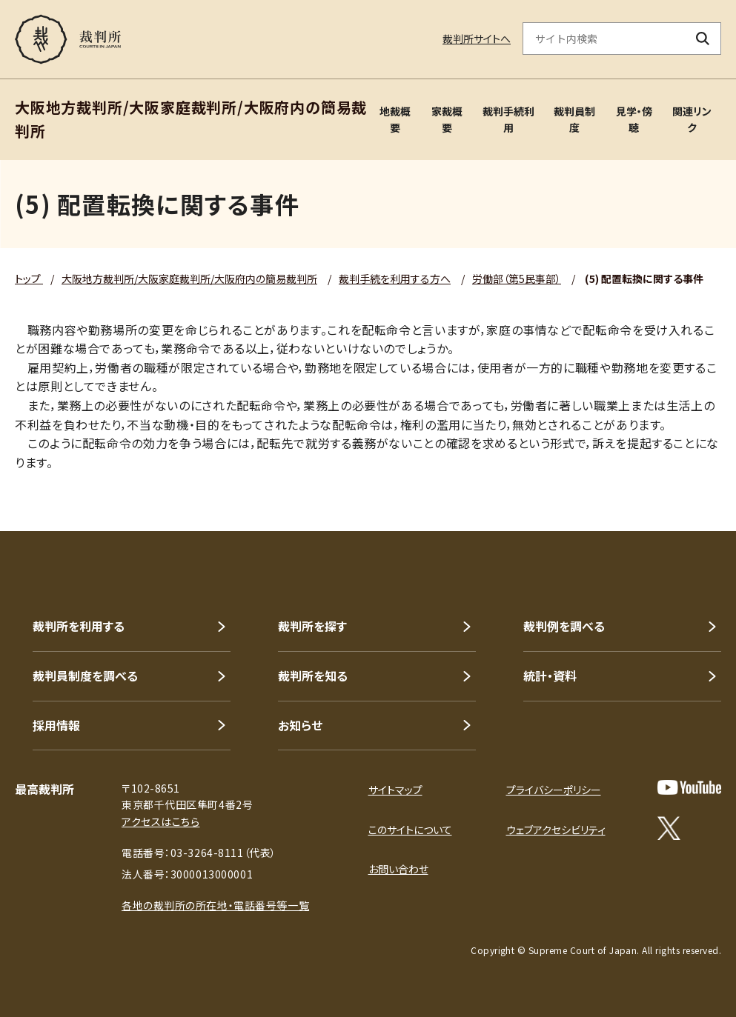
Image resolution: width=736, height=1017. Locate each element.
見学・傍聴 (634, 119)
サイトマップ (395, 789)
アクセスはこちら (160, 821)
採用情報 (56, 725)
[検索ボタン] (703, 38)
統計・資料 (550, 675)
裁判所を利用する (79, 626)
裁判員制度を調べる (85, 675)
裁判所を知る (313, 675)
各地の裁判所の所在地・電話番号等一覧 (215, 905)
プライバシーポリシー (553, 789)
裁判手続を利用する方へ (395, 278)
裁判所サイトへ (476, 38)
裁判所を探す (312, 626)
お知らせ (300, 725)
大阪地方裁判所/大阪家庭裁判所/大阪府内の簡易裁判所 (189, 278)
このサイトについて (410, 829)
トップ (29, 278)
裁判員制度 (574, 119)
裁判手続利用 (508, 119)
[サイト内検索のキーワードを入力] (604, 38)
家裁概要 (447, 119)
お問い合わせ (398, 868)
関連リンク (692, 119)
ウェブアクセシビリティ (556, 829)
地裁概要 (395, 119)
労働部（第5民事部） (516, 278)
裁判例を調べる (564, 626)
